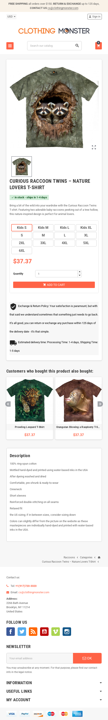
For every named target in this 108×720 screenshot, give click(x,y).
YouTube (44, 631)
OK (87, 658)
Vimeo (55, 631)
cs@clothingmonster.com (63, 8)
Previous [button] (8, 404)
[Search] (54, 45)
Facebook (10, 631)
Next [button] (100, 404)
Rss (33, 631)
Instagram (67, 631)
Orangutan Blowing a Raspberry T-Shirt (79, 427)
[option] (29, 408)
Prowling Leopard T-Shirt (29, 427)
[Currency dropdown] (11, 16)
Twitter (22, 631)
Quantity (18, 273)
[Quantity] (56, 273)
